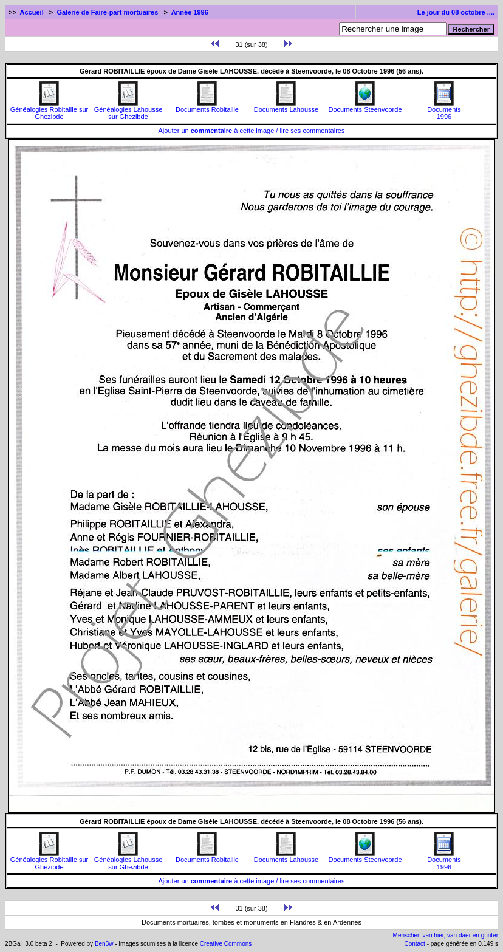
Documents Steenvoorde (365, 106)
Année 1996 (189, 12)
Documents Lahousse (286, 106)
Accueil (32, 12)
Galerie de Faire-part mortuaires (107, 12)
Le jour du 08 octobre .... (455, 12)
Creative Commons (226, 943)
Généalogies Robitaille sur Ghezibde (49, 110)
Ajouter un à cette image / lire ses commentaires (252, 130)
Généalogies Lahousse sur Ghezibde (128, 110)
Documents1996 (444, 110)
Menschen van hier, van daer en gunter (445, 935)
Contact (414, 943)
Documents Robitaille (207, 106)
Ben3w (104, 943)
